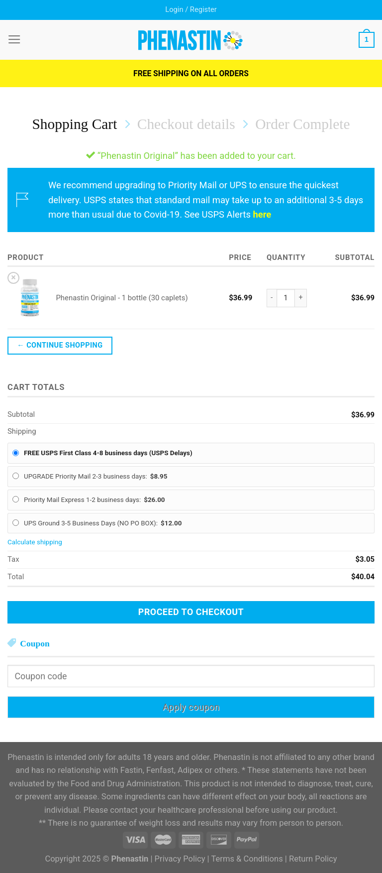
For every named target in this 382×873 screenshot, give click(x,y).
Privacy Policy (180, 859)
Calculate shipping (34, 542)
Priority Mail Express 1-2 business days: (94, 499)
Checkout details (186, 124)
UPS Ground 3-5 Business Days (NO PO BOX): (103, 523)
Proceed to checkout (191, 612)
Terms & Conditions (247, 859)
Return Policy (313, 859)
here (262, 214)
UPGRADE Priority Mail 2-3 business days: (95, 476)
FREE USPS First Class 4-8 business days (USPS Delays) (108, 453)
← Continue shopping (59, 345)
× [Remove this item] (13, 277)
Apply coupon (191, 707)
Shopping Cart (74, 124)
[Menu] (14, 39)
